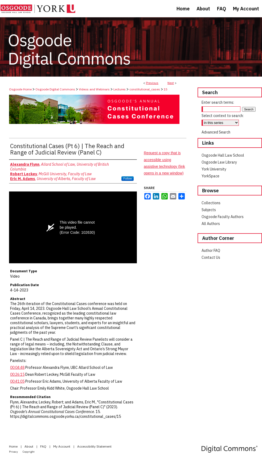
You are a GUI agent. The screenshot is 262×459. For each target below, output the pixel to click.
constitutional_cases (144, 89)
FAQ (43, 446)
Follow (127, 178)
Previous (152, 83)
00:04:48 (17, 367)
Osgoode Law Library (219, 162)
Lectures (119, 89)
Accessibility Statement (94, 446)
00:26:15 (17, 374)
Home (13, 446)
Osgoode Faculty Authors (223, 216)
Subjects (209, 209)
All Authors (211, 223)
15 (165, 89)
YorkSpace (210, 176)
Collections (211, 203)
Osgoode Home (20, 89)
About (29, 446)
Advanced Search (216, 132)
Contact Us (211, 257)
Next (170, 83)
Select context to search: (223, 115)
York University (214, 169)
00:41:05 (17, 381)
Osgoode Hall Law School (223, 155)
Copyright (29, 451)
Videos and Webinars (94, 89)
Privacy (13, 451)
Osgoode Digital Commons (55, 89)
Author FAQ (211, 250)
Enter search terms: (218, 102)
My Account (62, 446)
